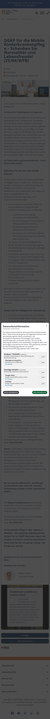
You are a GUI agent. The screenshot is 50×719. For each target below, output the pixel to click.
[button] (40, 357)
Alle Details (8, 364)
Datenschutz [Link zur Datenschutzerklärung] (15, 329)
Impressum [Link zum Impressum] (6, 329)
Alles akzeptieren (39, 392)
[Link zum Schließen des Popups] (46, 325)
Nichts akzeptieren (11, 392)
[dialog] (25, 359)
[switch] (42, 356)
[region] (25, 370)
